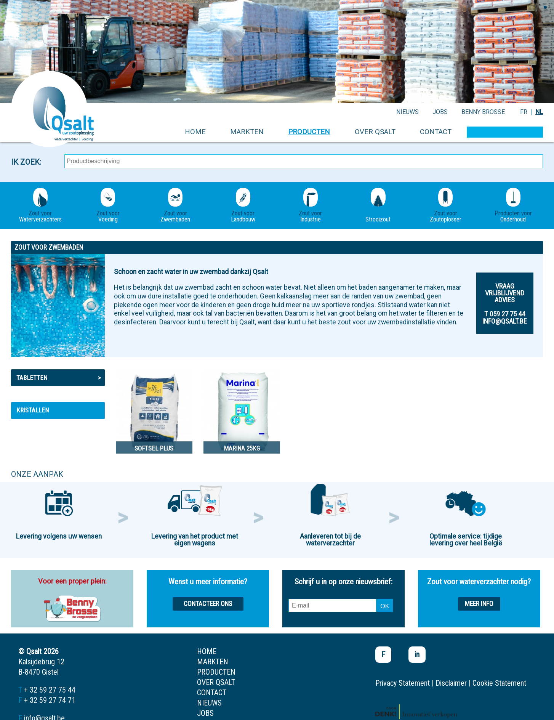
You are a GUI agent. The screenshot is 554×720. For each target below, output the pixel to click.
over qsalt (375, 132)
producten (309, 132)
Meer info (479, 604)
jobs (440, 111)
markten (247, 132)
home (195, 132)
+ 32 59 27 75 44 (49, 689)
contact (436, 132)
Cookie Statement (499, 683)
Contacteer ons (208, 604)
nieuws (407, 111)
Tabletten (58, 378)
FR (523, 111)
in (417, 654)
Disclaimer (451, 683)
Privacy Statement (402, 683)
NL (539, 111)
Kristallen (32, 410)
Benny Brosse (483, 111)
